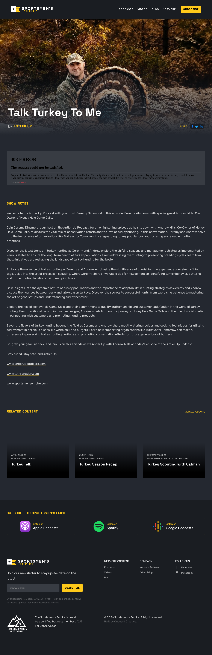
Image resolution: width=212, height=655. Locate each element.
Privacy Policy (51, 599)
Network (169, 9)
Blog (155, 9)
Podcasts (126, 9)
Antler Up (23, 126)
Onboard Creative (125, 621)
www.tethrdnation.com (23, 373)
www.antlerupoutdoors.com (26, 364)
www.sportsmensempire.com (27, 383)
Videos (143, 9)
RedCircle (22, 182)
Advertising (146, 572)
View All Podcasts (195, 412)
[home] (32, 9)
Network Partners (149, 567)
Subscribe (191, 9)
